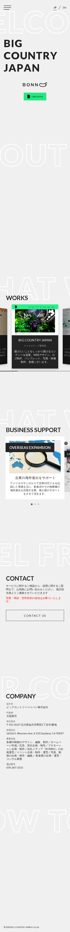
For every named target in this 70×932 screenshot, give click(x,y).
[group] (35, 336)
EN (64, 7)
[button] (32, 504)
